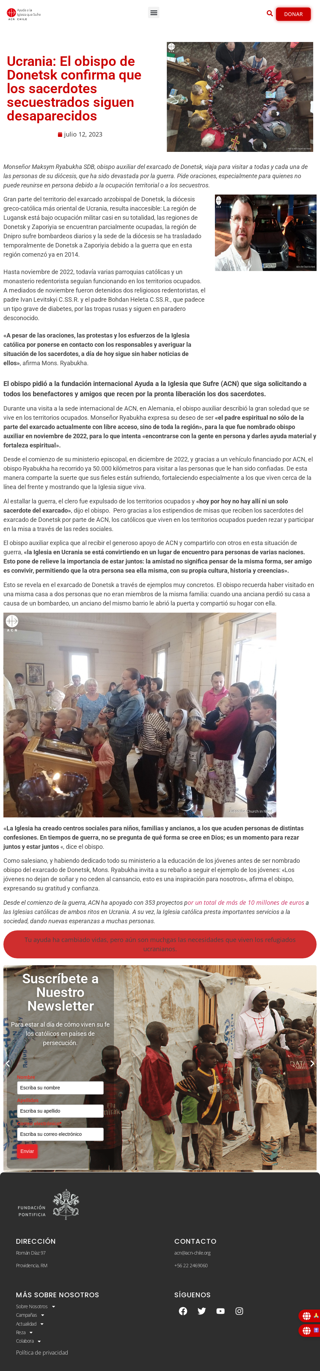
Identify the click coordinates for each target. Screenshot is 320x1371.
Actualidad (30, 1324)
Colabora (29, 1341)
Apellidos (28, 1100)
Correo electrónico (39, 1123)
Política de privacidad (42, 1352)
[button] (153, 12)
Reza (24, 1332)
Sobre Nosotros (36, 1306)
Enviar (27, 1151)
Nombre (26, 1077)
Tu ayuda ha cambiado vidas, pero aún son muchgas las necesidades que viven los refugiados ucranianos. (160, 944)
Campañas (30, 1315)
